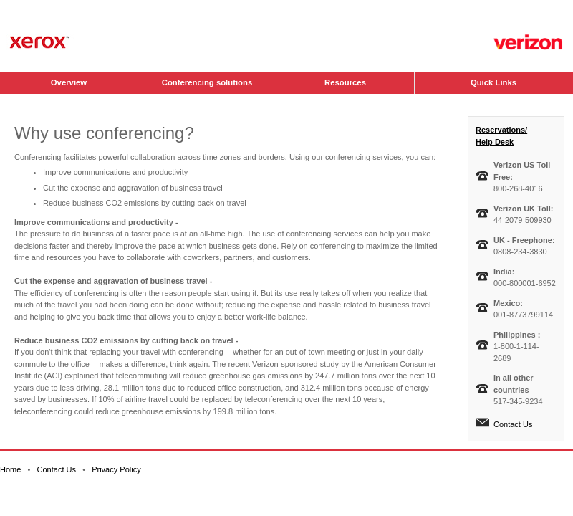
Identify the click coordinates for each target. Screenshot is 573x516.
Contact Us (512, 424)
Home (10, 469)
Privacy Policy (116, 469)
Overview (69, 82)
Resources (345, 82)
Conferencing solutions (207, 82)
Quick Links (493, 82)
